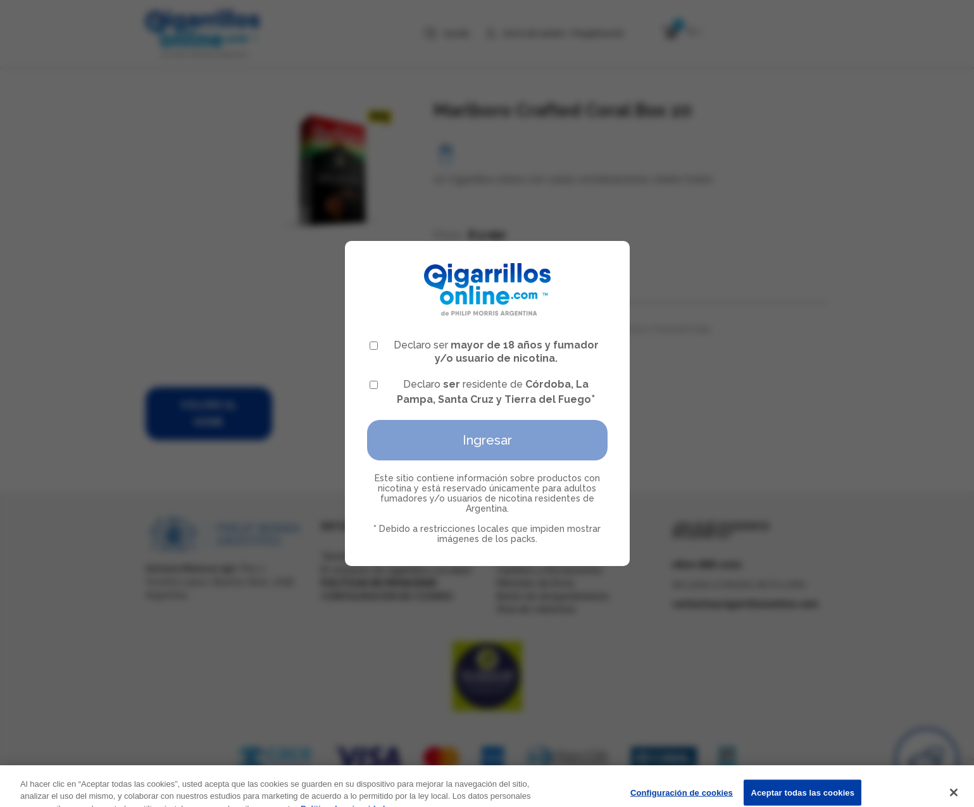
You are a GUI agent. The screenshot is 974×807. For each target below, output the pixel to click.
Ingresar (487, 440)
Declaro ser (484, 351)
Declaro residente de (483, 391)
